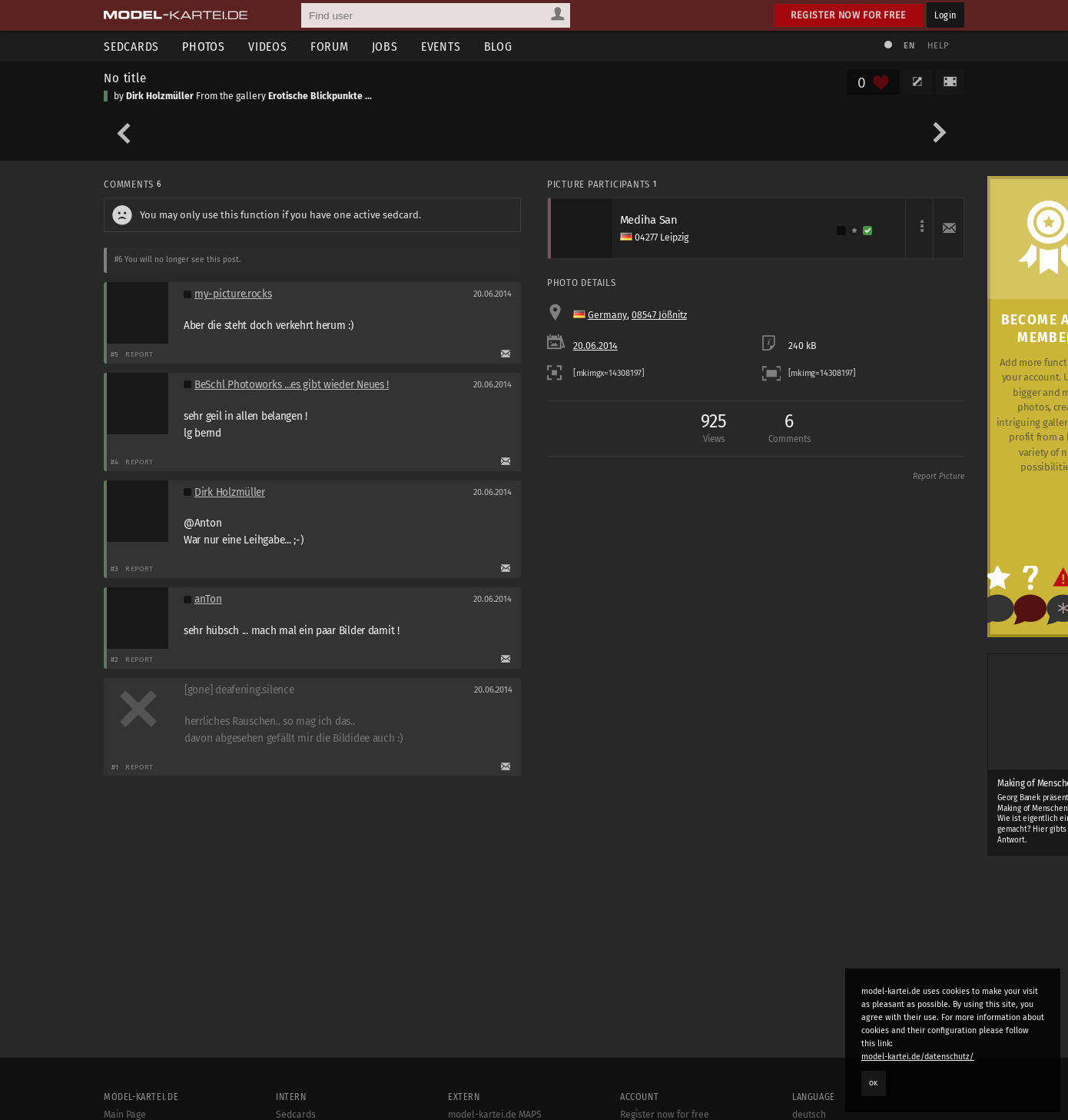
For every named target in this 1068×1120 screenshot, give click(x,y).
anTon (208, 599)
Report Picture (938, 476)
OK (873, 1083)
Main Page (125, 1114)
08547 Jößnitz (659, 315)
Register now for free (849, 15)
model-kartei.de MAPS (495, 1114)
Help (938, 46)
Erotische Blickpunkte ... (320, 96)
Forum (329, 46)
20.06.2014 (595, 346)
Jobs (385, 46)
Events (441, 46)
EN (909, 46)
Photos (203, 46)
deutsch (809, 1114)
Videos (267, 46)
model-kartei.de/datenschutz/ (917, 1057)
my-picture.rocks (233, 294)
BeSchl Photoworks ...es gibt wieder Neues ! (291, 384)
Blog (498, 46)
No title (125, 77)
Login (945, 15)
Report (139, 354)
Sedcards (131, 46)
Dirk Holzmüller (160, 96)
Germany (607, 315)
